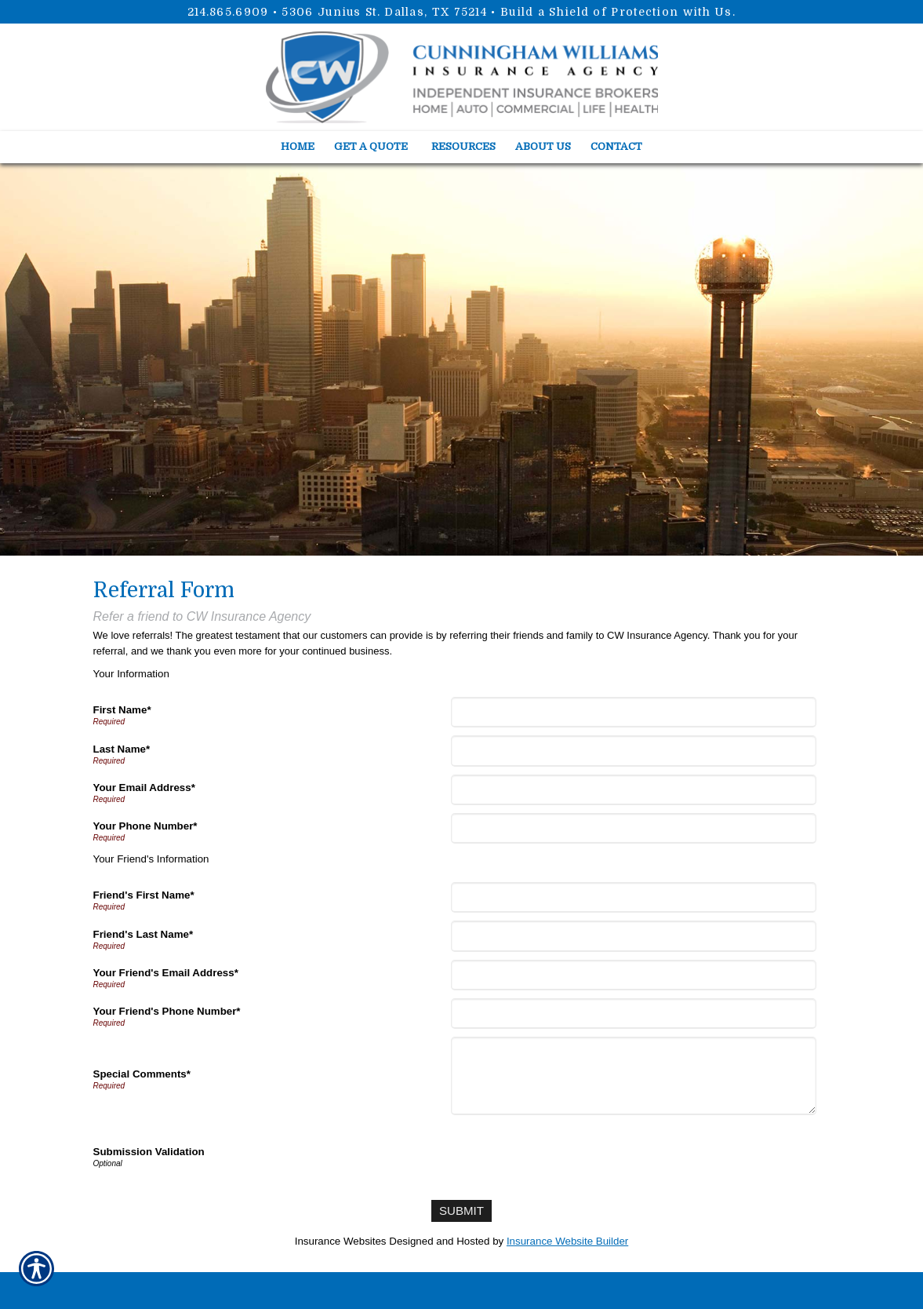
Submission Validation (149, 1152)
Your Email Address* (144, 787)
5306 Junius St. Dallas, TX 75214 (384, 11)
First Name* (122, 710)
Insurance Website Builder (567, 1239)
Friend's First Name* (143, 895)
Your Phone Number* (145, 826)
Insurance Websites (341, 1239)
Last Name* (122, 749)
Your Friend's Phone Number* (167, 1011)
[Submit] (461, 1210)
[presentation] (574, 1153)
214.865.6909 (228, 11)
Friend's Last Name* (143, 934)
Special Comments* (142, 1074)
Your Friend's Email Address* (165, 973)
